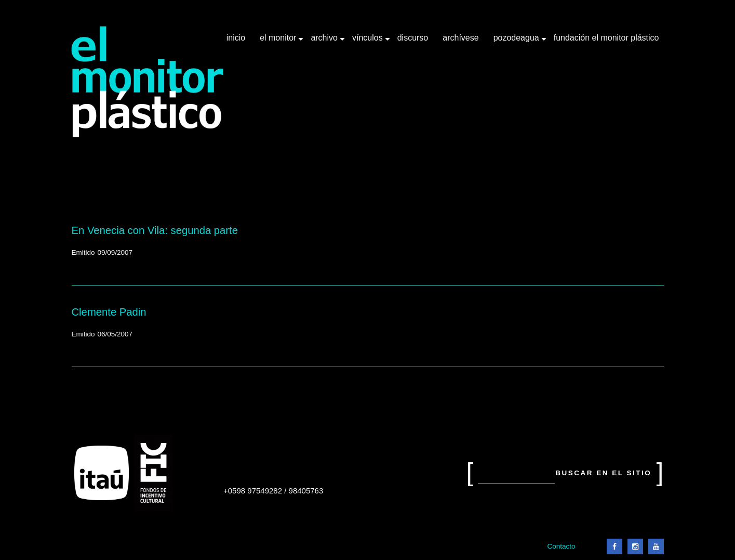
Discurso (413, 37)
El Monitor (279, 41)
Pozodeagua (517, 41)
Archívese (460, 37)
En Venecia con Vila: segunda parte (155, 230)
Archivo (325, 41)
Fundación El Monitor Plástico (606, 37)
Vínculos (368, 41)
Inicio (235, 37)
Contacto (561, 546)
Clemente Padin (109, 312)
